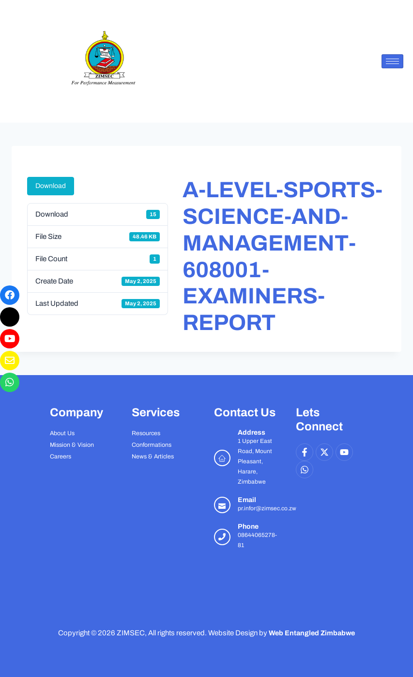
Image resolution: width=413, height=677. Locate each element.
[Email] (222, 505)
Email (247, 500)
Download (50, 185)
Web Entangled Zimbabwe (312, 633)
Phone (248, 526)
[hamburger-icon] (392, 61)
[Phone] (222, 537)
